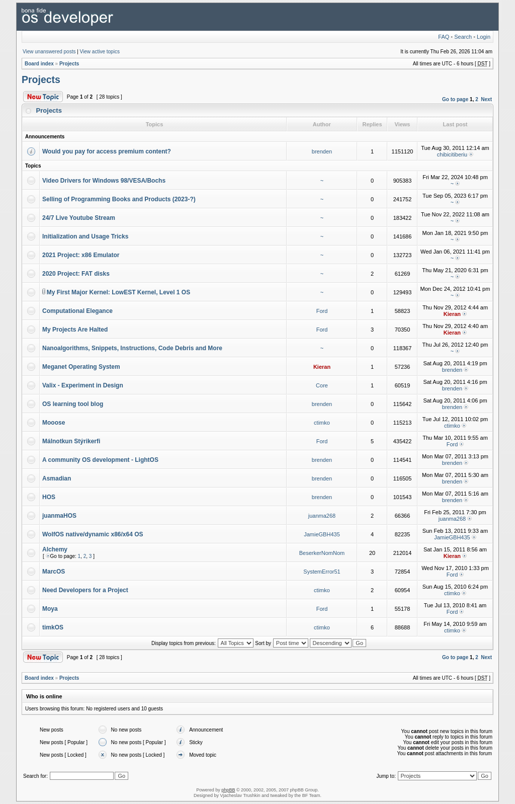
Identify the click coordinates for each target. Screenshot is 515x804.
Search (463, 37)
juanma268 (321, 516)
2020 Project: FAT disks (76, 273)
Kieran (452, 314)
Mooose (53, 422)
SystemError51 (321, 572)
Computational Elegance (77, 310)
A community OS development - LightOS (100, 459)
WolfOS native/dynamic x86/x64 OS (92, 534)
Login (483, 37)
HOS (48, 497)
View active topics (100, 51)
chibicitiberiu (452, 154)
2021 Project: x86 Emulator (80, 255)
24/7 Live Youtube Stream (78, 217)
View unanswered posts (49, 51)
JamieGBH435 (322, 534)
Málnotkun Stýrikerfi (71, 441)
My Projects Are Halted (75, 329)
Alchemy (54, 549)
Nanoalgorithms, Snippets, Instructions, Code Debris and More (132, 348)
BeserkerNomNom (322, 553)
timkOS (52, 627)
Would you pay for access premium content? (106, 151)
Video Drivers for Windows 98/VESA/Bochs (103, 180)
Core (322, 385)
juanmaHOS (59, 515)
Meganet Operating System (81, 366)
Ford (322, 311)
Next (486, 99)
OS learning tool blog (72, 404)
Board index (39, 63)
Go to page (455, 99)
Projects (69, 63)
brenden (322, 151)
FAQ (443, 37)
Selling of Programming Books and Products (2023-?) (119, 199)
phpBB (228, 789)
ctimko (322, 423)
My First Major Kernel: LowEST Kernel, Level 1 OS (118, 292)
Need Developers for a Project (85, 590)
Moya (50, 608)
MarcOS (53, 571)
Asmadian (56, 478)
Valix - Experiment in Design (82, 385)
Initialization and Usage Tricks (85, 236)
